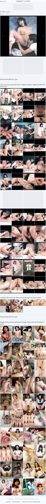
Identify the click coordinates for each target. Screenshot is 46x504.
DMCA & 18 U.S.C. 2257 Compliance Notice (31, 501)
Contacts (8, 501)
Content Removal (16, 501)
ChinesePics (23, 1)
